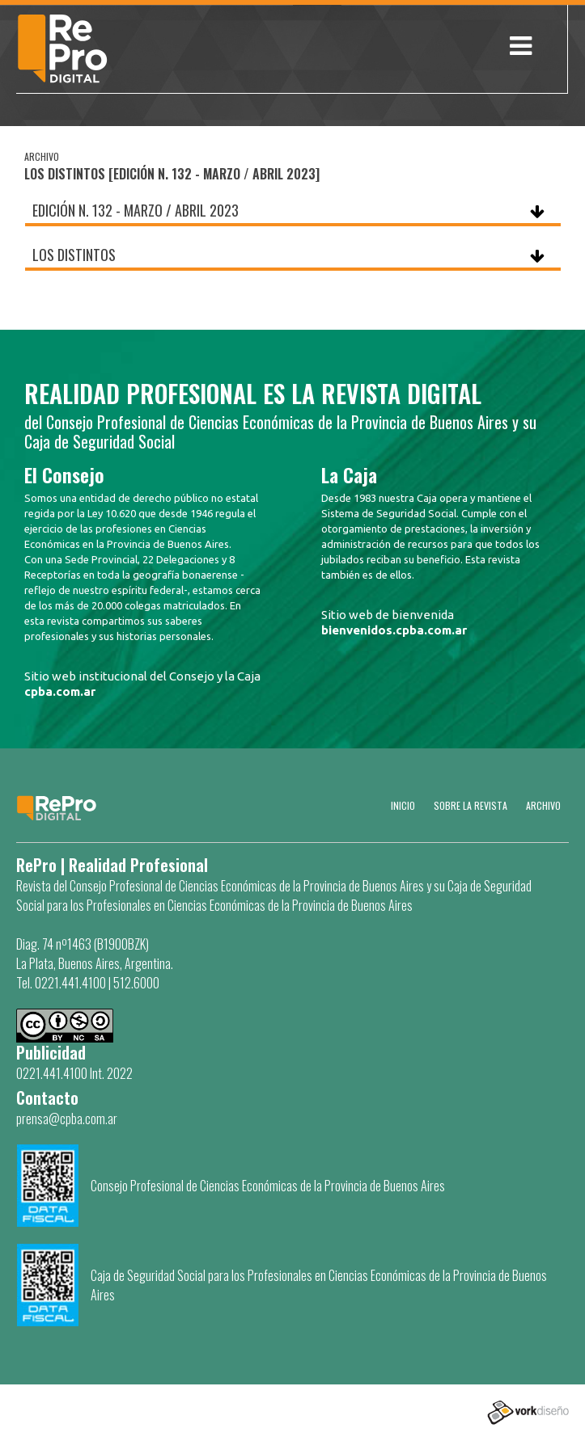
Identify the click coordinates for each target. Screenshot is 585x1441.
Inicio (403, 805)
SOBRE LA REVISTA (470, 805)
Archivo (543, 805)
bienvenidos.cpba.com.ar (394, 630)
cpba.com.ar (59, 691)
